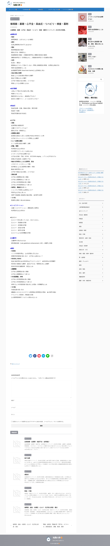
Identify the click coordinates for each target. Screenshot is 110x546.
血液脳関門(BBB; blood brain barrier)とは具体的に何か (28, 70)
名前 (12, 400)
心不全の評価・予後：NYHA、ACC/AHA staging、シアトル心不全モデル (33, 156)
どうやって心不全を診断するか (20, 154)
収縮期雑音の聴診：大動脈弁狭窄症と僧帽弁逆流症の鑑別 (29, 55)
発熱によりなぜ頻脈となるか (20, 83)
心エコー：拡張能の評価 (18, 225)
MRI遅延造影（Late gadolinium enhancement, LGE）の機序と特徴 (31, 243)
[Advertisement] (41, 314)
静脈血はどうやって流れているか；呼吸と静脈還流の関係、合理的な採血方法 (35, 65)
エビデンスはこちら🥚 (54, 9)
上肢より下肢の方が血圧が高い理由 (22, 91)
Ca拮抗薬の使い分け (17, 289)
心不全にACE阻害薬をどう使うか (21, 184)
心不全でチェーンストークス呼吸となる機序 (25, 138)
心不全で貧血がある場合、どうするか (23, 80)
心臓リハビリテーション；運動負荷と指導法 (25, 208)
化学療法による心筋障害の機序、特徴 (23, 166)
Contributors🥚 (26, 9)
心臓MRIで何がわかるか (18, 240)
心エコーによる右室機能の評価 (20, 233)
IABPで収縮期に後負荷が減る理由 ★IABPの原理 (26, 195)
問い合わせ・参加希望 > (86, 110)
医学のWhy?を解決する (58, 540)
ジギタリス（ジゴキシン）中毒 (20, 164)
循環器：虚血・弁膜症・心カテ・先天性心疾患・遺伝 (40, 507)
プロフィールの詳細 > (86, 108)
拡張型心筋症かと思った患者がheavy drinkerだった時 (27, 135)
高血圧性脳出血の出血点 (18, 113)
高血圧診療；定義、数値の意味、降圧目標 (24, 108)
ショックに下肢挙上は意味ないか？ (22, 190)
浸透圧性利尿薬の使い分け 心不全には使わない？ (27, 256)
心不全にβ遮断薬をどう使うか (20, 179)
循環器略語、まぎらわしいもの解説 (22, 39)
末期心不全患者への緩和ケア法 (20, 159)
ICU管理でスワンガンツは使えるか (22, 151)
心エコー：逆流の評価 (18, 227)
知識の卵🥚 (17, 5)
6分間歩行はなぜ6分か (18, 148)
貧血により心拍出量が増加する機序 (22, 75)
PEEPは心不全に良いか (18, 192)
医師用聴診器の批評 (17, 50)
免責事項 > (82, 112)
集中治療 (27, 458)
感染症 (26, 474)
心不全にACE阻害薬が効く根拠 (21, 182)
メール (13, 407)
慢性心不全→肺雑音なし (18, 52)
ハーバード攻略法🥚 (68, 9)
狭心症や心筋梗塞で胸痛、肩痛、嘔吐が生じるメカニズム (95, 44)
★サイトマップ (16, 363)
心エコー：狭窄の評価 (18, 230)
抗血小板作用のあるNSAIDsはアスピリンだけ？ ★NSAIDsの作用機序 (33, 261)
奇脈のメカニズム (16, 93)
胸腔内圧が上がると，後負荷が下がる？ (23, 96)
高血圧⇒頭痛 (15, 111)
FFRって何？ (92, 56)
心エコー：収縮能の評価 (18, 222)
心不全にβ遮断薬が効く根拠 (19, 177)
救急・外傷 (27, 491)
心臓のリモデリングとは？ (19, 128)
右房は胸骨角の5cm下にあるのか (21, 44)
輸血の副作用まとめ (17, 169)
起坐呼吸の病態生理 (17, 125)
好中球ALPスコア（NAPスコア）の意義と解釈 (90, 172)
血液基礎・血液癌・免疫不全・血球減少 (36, 441)
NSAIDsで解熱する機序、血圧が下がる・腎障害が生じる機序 (30, 264)
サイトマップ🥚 (13, 9)
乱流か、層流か (16, 62)
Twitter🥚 (40, 9)
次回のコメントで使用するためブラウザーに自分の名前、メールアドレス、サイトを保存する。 (38, 421)
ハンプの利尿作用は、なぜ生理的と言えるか (25, 253)
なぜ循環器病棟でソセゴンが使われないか (24, 297)
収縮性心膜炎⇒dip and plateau (20, 200)
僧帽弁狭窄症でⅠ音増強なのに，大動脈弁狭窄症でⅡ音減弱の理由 (31, 57)
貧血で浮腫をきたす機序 (18, 78)
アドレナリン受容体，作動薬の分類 (22, 294)
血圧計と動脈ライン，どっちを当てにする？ (25, 99)
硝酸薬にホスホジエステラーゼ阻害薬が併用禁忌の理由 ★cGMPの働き (33, 292)
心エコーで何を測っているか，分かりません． (25, 220)
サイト (13, 414)
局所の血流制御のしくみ (18, 68)
